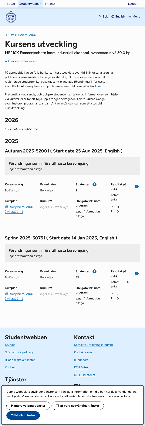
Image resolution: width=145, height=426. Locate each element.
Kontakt (10, 367)
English (120, 16)
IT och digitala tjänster (20, 360)
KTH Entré (81, 367)
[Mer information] (94, 184)
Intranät (50, 3)
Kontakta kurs (83, 352)
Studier (10, 345)
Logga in (133, 3)
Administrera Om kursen (21, 61)
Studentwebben (30, 3)
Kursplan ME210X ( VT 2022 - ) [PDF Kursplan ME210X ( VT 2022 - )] (19, 209)
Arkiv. (98, 86)
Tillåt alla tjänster (23, 415)
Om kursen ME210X (22, 35)
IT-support (81, 360)
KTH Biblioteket (84, 375)
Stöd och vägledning (19, 352)
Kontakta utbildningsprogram (93, 345)
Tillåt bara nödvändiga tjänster (77, 405)
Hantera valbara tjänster (28, 405)
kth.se (11, 3)
